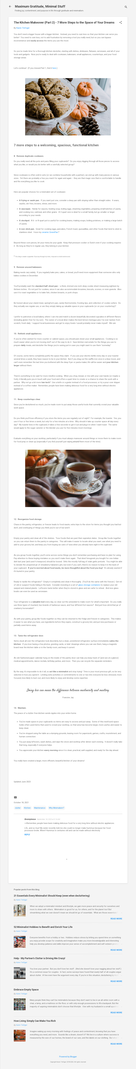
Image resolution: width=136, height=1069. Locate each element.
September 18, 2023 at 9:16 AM (48, 819)
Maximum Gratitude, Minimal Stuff (40, 6)
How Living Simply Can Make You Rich (35, 1020)
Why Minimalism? (56, 808)
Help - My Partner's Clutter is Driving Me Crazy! (39, 958)
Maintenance (39, 808)
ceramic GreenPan (50, 232)
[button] (120, 23)
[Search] (126, 7)
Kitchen (27, 808)
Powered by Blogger (68, 1056)
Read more (116, 918)
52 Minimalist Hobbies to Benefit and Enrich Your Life (43, 927)
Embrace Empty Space (26, 989)
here (54, 68)
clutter (18, 808)
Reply (27, 835)
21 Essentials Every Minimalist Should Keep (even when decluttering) (52, 895)
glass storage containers (89, 585)
